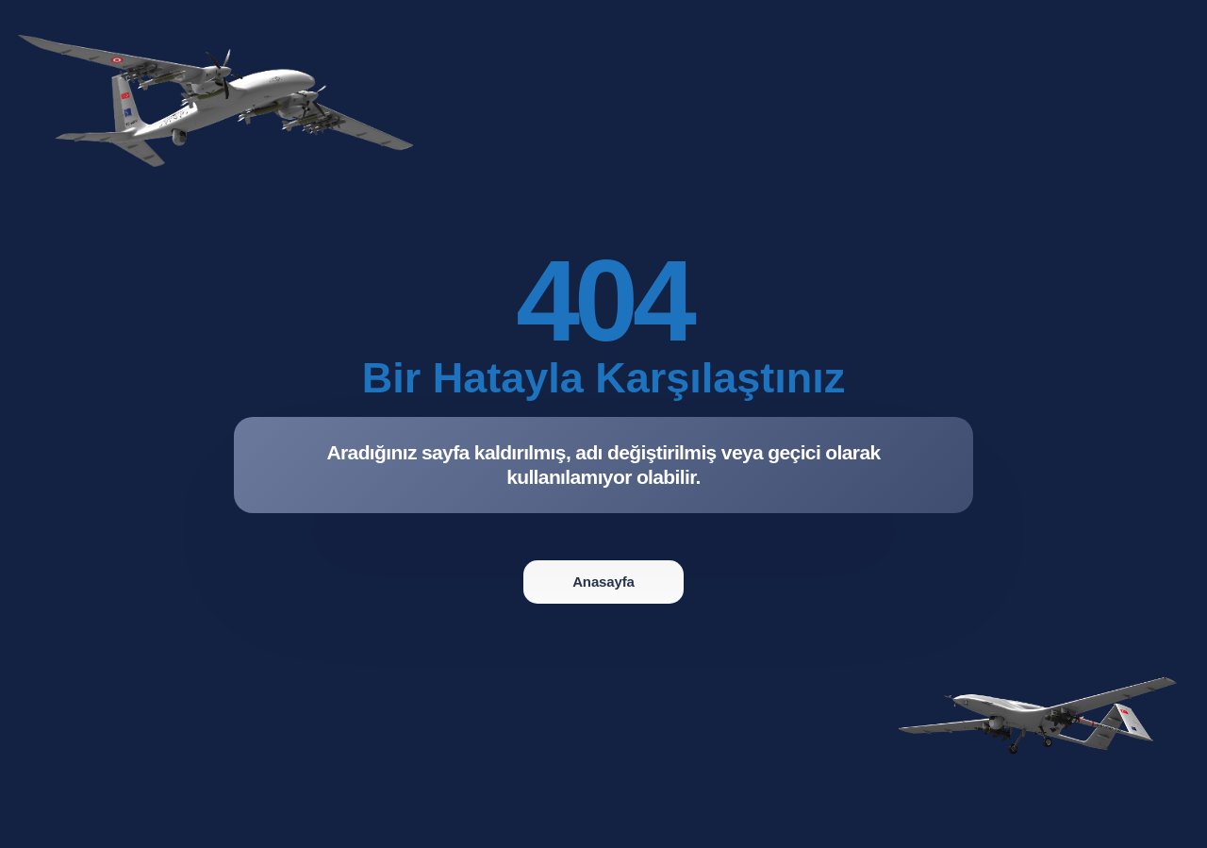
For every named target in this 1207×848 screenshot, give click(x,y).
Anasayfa (603, 582)
